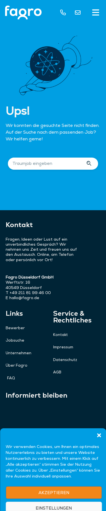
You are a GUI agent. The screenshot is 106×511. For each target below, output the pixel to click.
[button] (99, 505)
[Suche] (89, 164)
